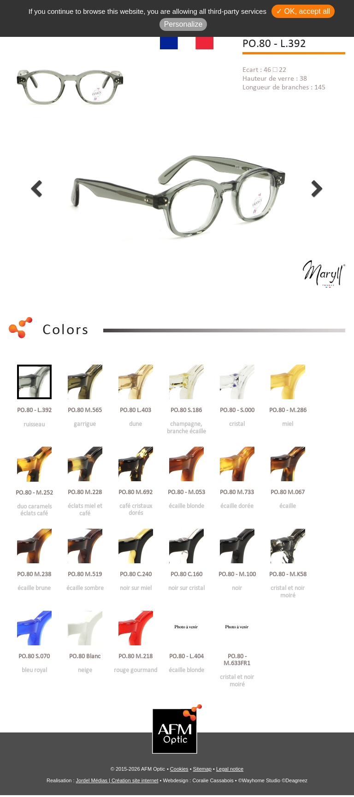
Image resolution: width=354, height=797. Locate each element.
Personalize (183, 24)
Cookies (179, 770)
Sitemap (202, 770)
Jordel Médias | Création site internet (117, 782)
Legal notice (229, 770)
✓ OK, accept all (303, 11)
